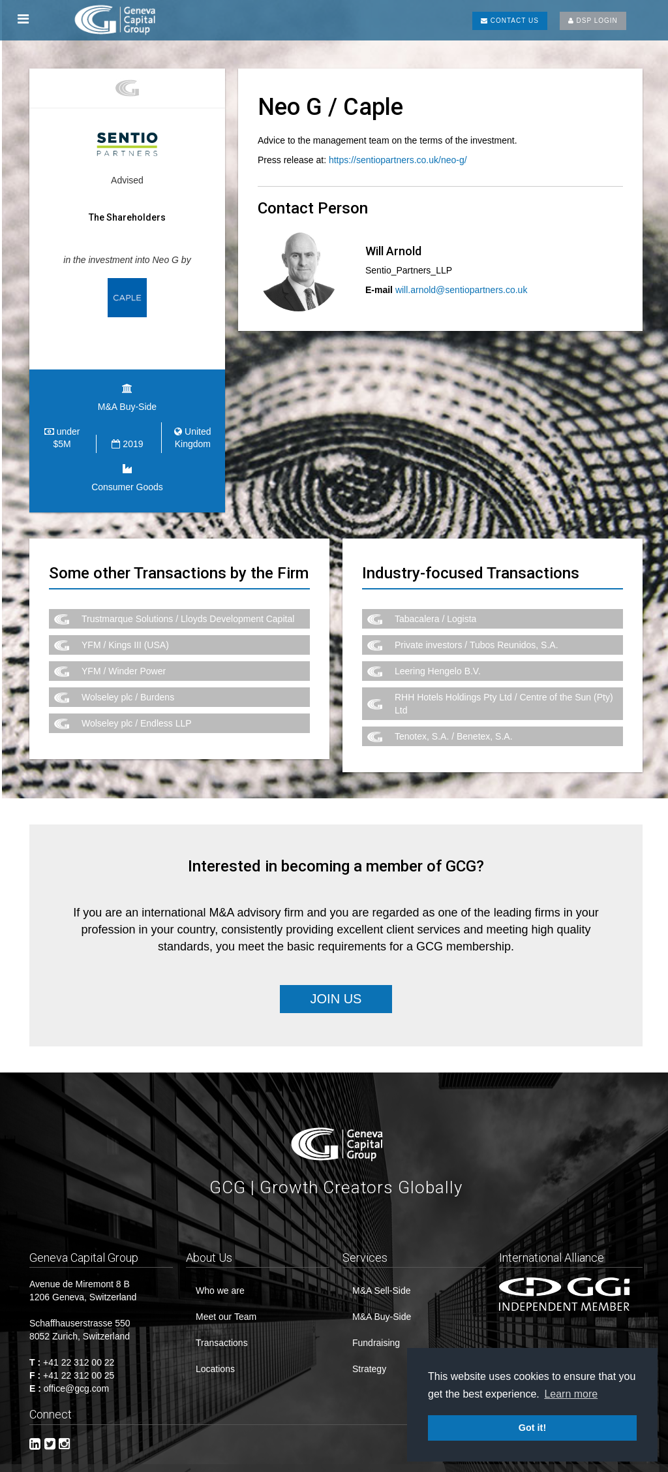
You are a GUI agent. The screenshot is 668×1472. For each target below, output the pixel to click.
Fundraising (376, 1330)
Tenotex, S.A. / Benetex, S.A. (454, 724)
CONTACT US (510, 20)
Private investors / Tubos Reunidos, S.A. (476, 632)
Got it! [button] (532, 1427)
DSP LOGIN (593, 20)
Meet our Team (226, 1304)
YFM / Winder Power (124, 658)
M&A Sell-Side (381, 1278)
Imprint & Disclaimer (362, 1467)
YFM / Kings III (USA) (125, 632)
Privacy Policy (452, 1467)
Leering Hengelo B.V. (438, 658)
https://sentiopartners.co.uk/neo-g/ (398, 160)
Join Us (336, 986)
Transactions (222, 1330)
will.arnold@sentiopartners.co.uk (461, 290)
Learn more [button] (571, 1394)
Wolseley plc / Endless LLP (137, 711)
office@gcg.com (76, 1376)
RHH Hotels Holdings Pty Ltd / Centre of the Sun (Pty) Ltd (504, 691)
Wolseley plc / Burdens (128, 685)
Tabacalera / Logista (435, 606)
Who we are (220, 1278)
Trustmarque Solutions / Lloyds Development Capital (188, 606)
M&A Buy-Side (381, 1304)
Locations (215, 1356)
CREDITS (518, 1467)
